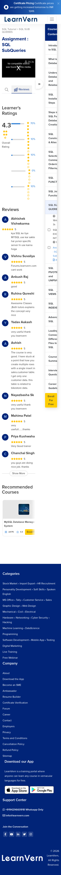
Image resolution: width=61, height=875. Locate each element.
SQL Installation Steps (52, 98)
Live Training (10, 651)
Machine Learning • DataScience (21, 628)
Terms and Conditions (15, 738)
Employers (8, 726)
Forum (6, 708)
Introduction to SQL (52, 47)
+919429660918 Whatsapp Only (23, 809)
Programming (10, 634)
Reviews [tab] (21, 90)
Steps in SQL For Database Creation (52, 118)
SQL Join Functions (52, 193)
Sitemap (7, 756)
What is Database (52, 61)
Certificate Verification (15, 702)
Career (6, 714)
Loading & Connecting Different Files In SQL (52, 339)
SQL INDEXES (52, 305)
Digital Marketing (12, 646)
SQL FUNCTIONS (52, 180)
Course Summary (52, 359)
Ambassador (10, 691)
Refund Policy (10, 750)
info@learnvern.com (16, 815)
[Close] (58, 3)
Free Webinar (10, 657)
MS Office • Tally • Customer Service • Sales (27, 600)
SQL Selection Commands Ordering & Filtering (52, 160)
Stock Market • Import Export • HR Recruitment (29, 583)
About (6, 673)
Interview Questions (52, 372)
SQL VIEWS (52, 292)
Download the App (13, 679)
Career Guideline (52, 386)
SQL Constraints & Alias (52, 138)
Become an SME (12, 685)
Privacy (7, 732)
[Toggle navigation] (51, 19)
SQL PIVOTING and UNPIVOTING (52, 274)
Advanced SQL (52, 319)
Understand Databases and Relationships (52, 79)
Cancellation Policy (13, 744)
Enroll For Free (34, 532)
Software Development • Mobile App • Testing (29, 640)
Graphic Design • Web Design (19, 606)
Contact (7, 720)
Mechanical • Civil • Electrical (19, 611)
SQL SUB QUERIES (52, 207)
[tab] (6, 89)
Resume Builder (12, 696)
